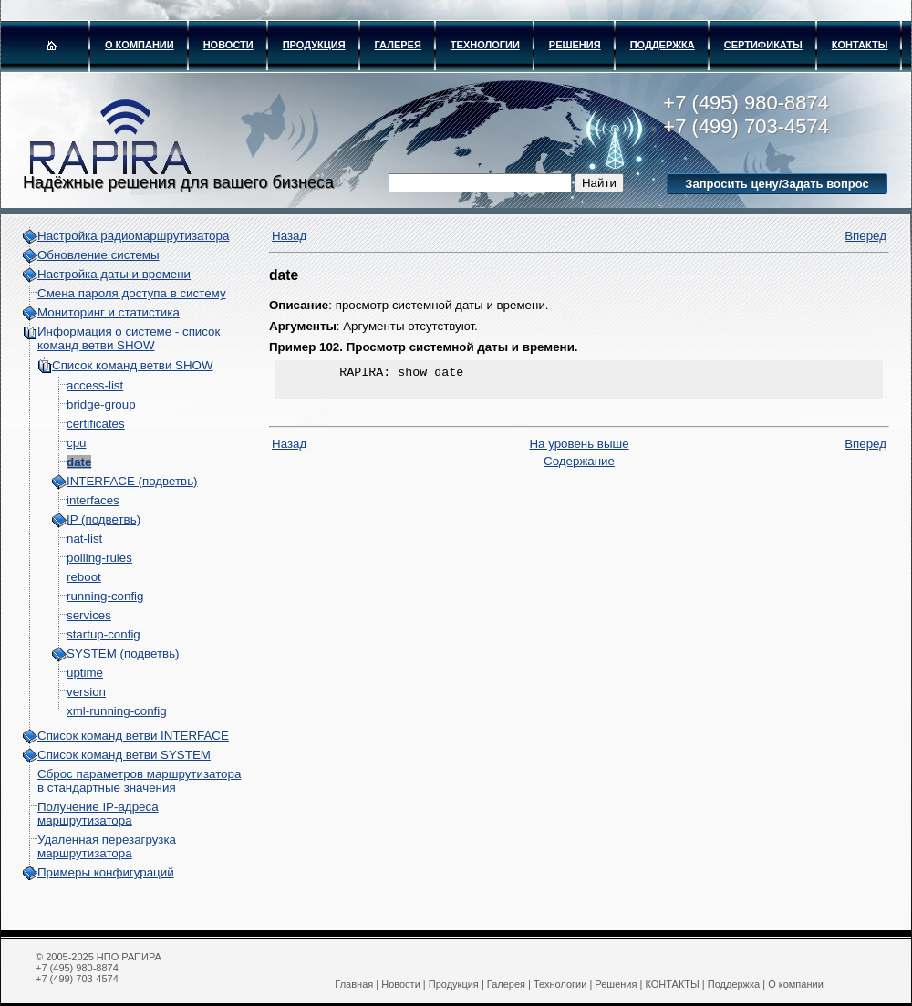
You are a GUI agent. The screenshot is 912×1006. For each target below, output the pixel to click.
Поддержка (662, 44)
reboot (84, 577)
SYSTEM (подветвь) (123, 653)
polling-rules (99, 558)
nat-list (84, 538)
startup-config (103, 634)
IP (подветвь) (103, 519)
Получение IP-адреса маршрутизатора (98, 813)
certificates (96, 423)
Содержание (579, 466)
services (89, 615)
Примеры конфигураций (105, 872)
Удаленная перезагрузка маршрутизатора (106, 846)
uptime (85, 672)
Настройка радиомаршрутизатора (133, 236)
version (86, 692)
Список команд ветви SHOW (132, 365)
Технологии (485, 44)
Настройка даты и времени (114, 274)
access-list (95, 385)
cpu (77, 443)
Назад (289, 236)
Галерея (398, 44)
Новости (228, 44)
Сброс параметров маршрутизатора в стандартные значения (139, 780)
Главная (354, 984)
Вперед (865, 236)
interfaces (93, 500)
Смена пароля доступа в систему (131, 293)
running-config (105, 596)
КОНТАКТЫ (860, 44)
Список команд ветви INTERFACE (133, 735)
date (79, 462)
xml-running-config (117, 711)
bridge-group (101, 404)
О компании (139, 44)
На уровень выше (578, 449)
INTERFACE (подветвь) (132, 481)
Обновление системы (98, 255)
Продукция (314, 44)
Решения (575, 44)
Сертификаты (763, 44)
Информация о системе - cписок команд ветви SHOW (128, 338)
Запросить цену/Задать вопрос (776, 184)
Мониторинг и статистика (108, 312)
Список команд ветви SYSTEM (124, 755)
